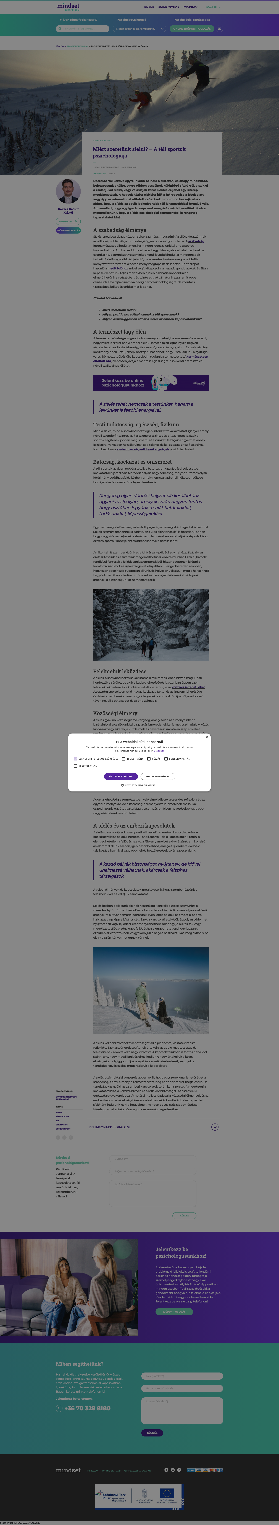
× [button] (206, 737)
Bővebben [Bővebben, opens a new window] (159, 750)
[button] (139, 785)
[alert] (139, 762)
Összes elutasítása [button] (158, 776)
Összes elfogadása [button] (121, 776)
